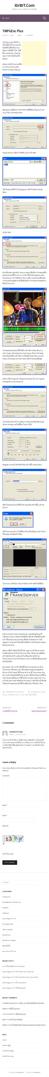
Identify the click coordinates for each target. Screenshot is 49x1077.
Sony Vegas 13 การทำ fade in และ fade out (18, 972)
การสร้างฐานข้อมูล (15, 1019)
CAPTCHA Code (7, 854)
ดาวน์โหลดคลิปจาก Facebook (13, 966)
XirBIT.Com (24, 5)
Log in (4, 1040)
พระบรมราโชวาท (9, 951)
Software (5, 913)
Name (5, 805)
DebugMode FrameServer (15, 692)
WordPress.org (7, 1056)
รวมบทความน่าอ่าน (9, 1003)
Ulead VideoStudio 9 (39, 711)
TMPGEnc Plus (7, 42)
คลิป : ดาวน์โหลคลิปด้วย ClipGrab (32, 1003)
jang (3, 1019)
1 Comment (29, 35)
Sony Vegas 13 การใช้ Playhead (13, 988)
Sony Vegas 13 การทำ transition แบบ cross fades (20, 977)
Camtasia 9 (6, 897)
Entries (6, 1045)
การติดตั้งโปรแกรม (10, 711)
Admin (19, 35)
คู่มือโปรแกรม (14, 1008)
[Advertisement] (34, 53)
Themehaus (36, 1072)
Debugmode (35, 692)
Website (5, 826)
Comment (5, 776)
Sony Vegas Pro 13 (9, 918)
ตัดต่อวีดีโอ (33, 695)
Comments (8, 1051)
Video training (7, 929)
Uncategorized (7, 924)
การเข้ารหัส (23, 695)
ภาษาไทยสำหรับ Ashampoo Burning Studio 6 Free (27, 1025)
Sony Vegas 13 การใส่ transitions (14, 983)
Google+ (5, 908)
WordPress (6, 935)
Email (4, 815)
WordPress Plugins (9, 940)
